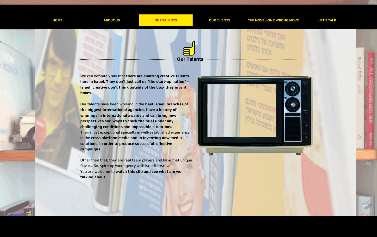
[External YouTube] (242, 113)
